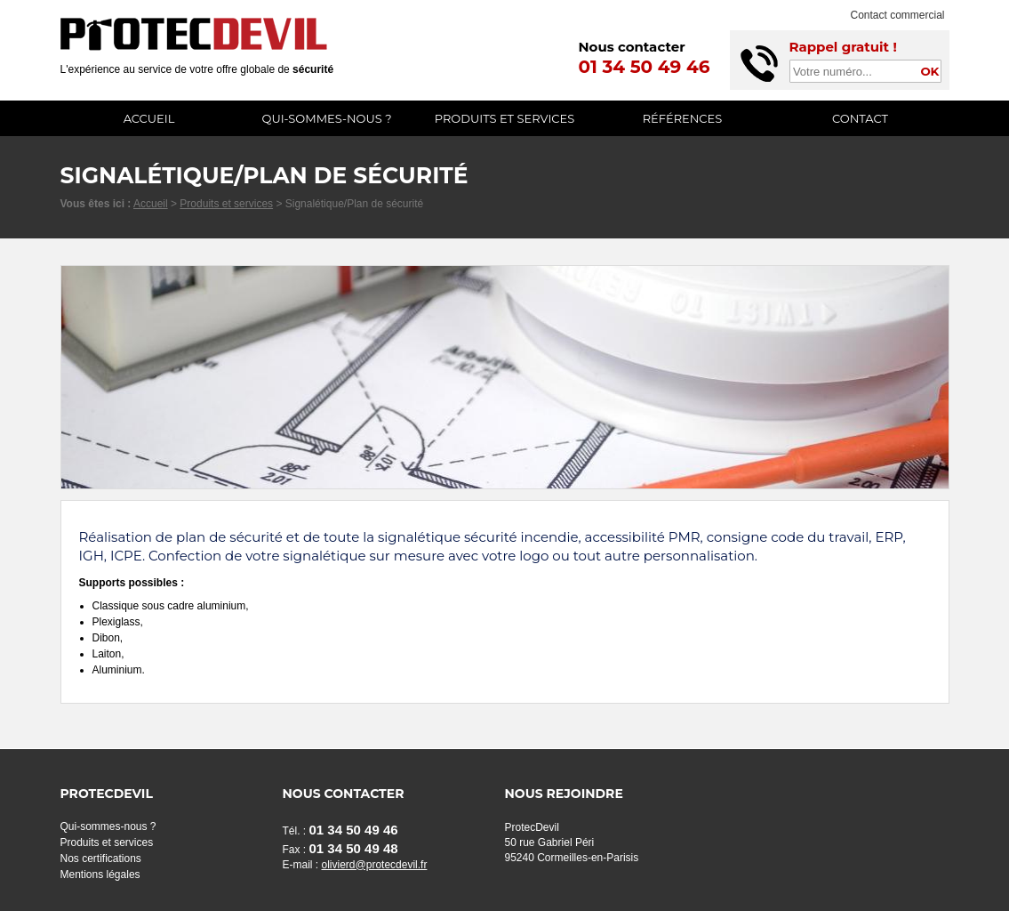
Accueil (149, 118)
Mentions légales (100, 874)
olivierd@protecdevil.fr (375, 865)
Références (683, 118)
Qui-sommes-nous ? (326, 118)
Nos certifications (100, 858)
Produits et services (505, 118)
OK (929, 71)
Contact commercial (897, 15)
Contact (860, 118)
